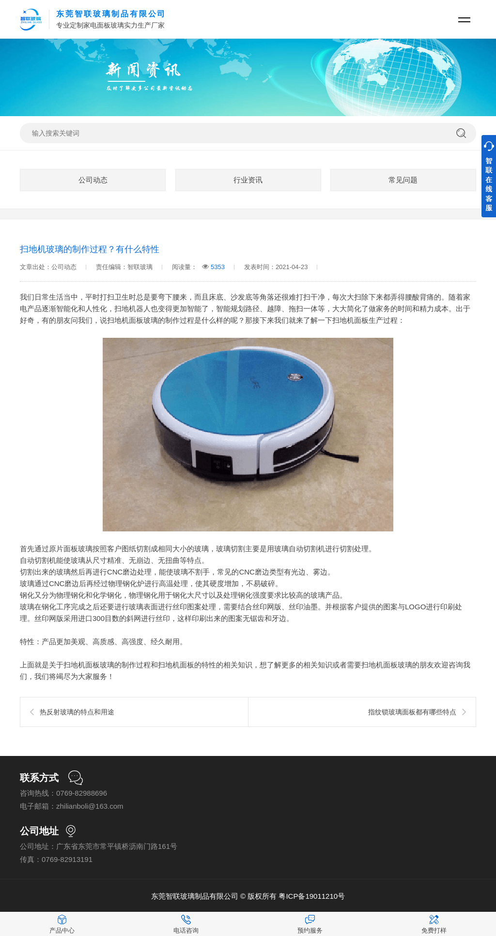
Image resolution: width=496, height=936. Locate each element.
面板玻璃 (78, 548)
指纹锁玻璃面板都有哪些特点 (412, 712)
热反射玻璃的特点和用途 (77, 712)
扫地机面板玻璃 (132, 320)
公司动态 (93, 180)
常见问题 (403, 180)
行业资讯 (248, 180)
